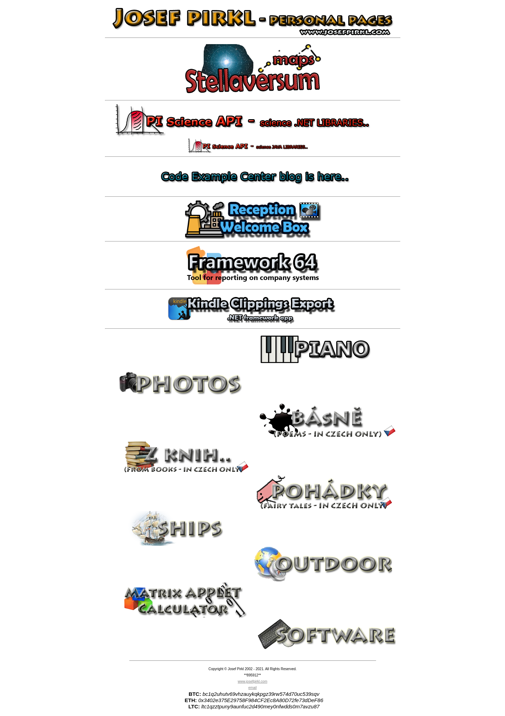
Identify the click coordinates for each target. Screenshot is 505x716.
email (253, 688)
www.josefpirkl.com (252, 681)
